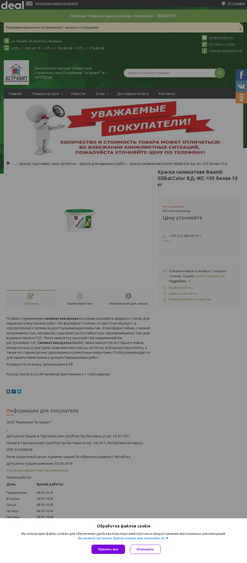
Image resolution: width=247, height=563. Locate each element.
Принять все (108, 549)
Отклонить (145, 549)
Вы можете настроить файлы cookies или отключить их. (121, 538)
